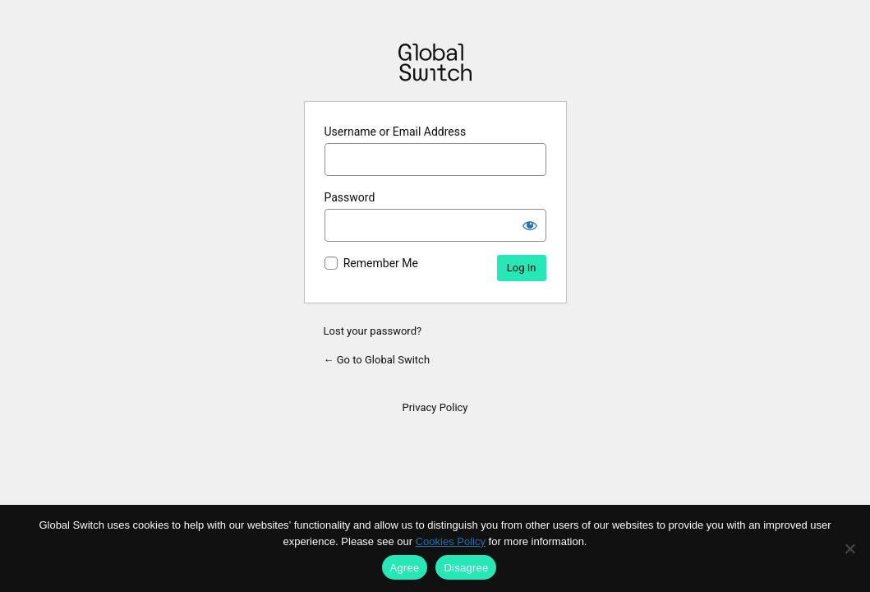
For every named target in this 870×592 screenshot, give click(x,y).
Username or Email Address (396, 131)
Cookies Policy (451, 541)
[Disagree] (849, 548)
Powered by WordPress (435, 62)
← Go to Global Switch (377, 360)
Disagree (466, 568)
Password (350, 197)
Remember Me (380, 263)
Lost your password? (373, 331)
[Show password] (529, 225)
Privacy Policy (434, 407)
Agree (405, 568)
